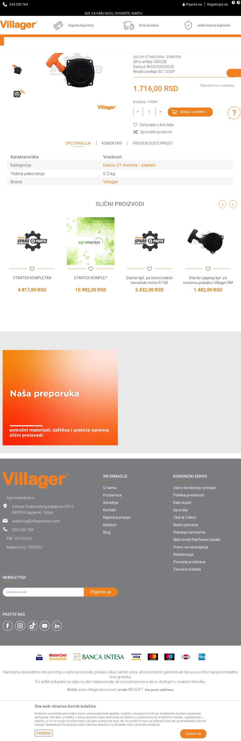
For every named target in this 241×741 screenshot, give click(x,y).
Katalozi (110, 570)
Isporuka (180, 555)
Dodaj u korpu (192, 157)
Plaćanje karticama (189, 578)
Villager (110, 227)
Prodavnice (112, 541)
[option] (120, 13)
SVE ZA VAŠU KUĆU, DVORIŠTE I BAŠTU (120, 13)
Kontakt (109, 555)
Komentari (112, 189)
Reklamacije (183, 600)
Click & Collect (184, 563)
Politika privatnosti (188, 541)
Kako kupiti (182, 548)
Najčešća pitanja (116, 563)
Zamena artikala (187, 615)
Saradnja (110, 548)
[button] (153, 170)
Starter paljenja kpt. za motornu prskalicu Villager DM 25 (208, 328)
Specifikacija (78, 189)
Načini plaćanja (185, 570)
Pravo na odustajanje (190, 593)
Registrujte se (217, 4)
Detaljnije (43, 733)
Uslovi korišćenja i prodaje (194, 533)
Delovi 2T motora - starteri (157, 102)
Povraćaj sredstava (189, 607)
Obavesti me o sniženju (217, 131)
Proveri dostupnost (153, 189)
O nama (109, 533)
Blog (106, 578)
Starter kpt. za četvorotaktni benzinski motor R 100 (149, 325)
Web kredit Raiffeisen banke (196, 585)
